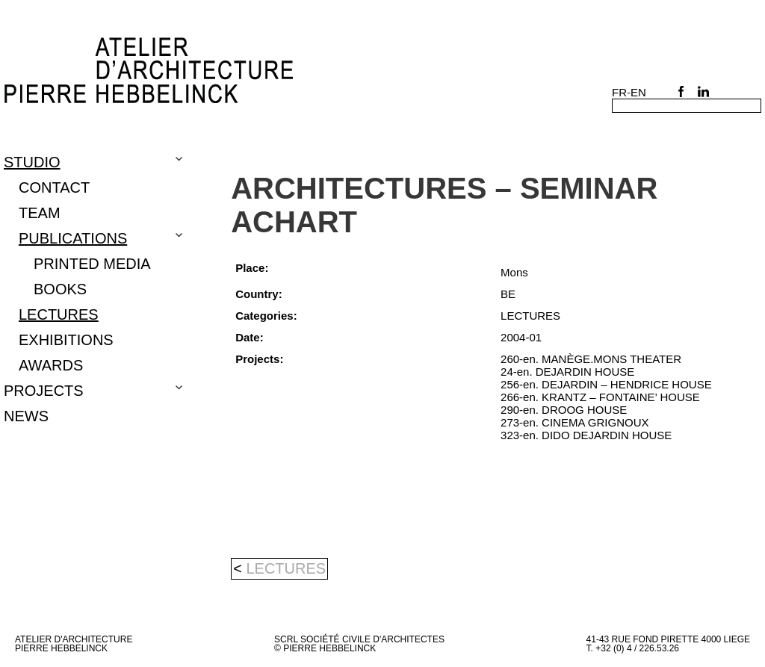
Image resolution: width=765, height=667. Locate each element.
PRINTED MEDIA (92, 263)
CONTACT (54, 187)
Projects (44, 390)
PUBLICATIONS (73, 238)
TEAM (40, 213)
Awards (51, 365)
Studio (32, 162)
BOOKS (60, 289)
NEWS (26, 416)
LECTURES (59, 314)
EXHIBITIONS (66, 340)
